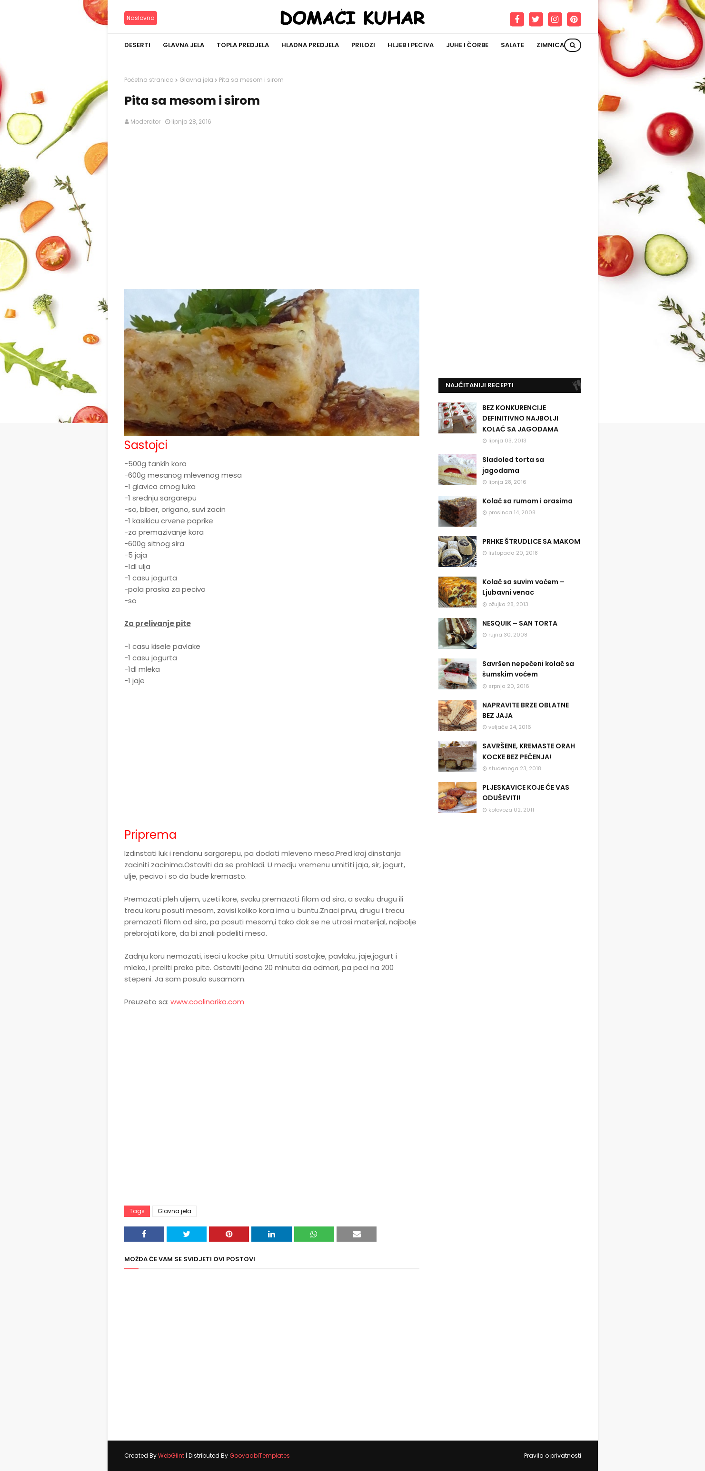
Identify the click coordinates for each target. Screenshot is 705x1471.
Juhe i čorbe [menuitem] (467, 44)
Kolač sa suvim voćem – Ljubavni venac (523, 587)
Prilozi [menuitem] (363, 44)
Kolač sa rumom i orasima (527, 501)
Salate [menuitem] (512, 44)
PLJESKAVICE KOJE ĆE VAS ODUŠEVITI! (525, 793)
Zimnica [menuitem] (550, 44)
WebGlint (171, 1455)
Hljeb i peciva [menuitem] (410, 44)
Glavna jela (196, 80)
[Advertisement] (271, 202)
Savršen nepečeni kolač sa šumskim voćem (528, 669)
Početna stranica (149, 80)
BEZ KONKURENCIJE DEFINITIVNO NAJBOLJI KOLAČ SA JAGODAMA (520, 418)
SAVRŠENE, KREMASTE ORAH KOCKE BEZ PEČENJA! (528, 751)
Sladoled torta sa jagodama (513, 465)
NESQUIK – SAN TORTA (519, 623)
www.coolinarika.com (207, 1002)
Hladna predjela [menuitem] (310, 44)
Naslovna (141, 18)
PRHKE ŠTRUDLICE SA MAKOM (531, 541)
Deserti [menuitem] (137, 44)
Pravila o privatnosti (552, 1455)
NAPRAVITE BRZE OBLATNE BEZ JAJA (525, 710)
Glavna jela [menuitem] (183, 44)
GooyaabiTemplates (259, 1455)
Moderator (145, 122)
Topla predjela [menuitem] (243, 44)
